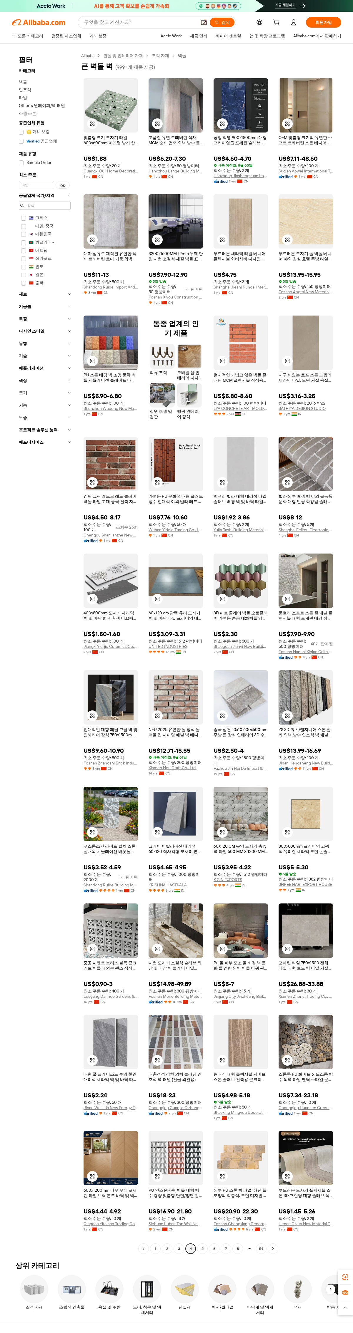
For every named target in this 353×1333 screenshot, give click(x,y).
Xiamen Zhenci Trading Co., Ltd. (306, 996)
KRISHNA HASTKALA (168, 885)
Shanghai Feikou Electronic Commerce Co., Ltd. (306, 529)
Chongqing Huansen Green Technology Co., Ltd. (306, 1107)
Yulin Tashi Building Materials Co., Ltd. (241, 529)
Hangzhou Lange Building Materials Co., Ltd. (176, 171)
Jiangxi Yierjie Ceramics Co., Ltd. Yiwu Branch (111, 646)
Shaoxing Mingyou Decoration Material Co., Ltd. (241, 1112)
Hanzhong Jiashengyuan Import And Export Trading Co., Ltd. (241, 175)
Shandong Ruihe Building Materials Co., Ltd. (111, 885)
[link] (345, 1277)
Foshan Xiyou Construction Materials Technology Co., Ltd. (176, 297)
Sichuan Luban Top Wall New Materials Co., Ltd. (176, 1223)
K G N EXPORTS (228, 879)
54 (261, 1249)
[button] (203, 22)
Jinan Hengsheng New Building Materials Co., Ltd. (306, 763)
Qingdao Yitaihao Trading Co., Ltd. (111, 1223)
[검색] (222, 22)
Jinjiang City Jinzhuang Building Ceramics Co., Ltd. (241, 996)
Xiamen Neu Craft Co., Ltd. (173, 767)
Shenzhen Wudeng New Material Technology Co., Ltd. (111, 408)
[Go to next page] (273, 1248)
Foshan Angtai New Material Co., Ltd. (306, 291)
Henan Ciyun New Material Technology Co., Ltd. (306, 1223)
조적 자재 (160, 55)
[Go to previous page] (143, 1248)
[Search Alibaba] (140, 22)
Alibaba (87, 55)
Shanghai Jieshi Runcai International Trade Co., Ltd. (241, 287)
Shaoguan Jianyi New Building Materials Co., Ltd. (241, 646)
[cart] (277, 23)
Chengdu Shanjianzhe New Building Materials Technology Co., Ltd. (111, 535)
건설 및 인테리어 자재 (123, 55)
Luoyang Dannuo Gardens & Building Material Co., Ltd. (111, 996)
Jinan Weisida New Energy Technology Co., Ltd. (111, 1107)
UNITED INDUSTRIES (168, 646)
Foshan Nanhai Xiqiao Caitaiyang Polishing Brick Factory (306, 651)
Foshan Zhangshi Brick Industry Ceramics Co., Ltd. (111, 763)
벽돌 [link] (182, 55)
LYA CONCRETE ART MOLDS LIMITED (241, 408)
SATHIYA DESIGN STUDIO (302, 408)
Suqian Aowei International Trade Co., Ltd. (306, 171)
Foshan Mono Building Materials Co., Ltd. (176, 996)
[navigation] (44, 652)
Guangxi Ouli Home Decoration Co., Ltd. (111, 171)
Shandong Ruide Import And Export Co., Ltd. (111, 287)
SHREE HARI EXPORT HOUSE (305, 884)
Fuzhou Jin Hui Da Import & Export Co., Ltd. (241, 768)
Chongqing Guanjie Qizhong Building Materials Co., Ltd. (176, 1107)
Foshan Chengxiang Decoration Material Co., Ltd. (241, 1223)
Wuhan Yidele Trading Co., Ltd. (176, 529)
